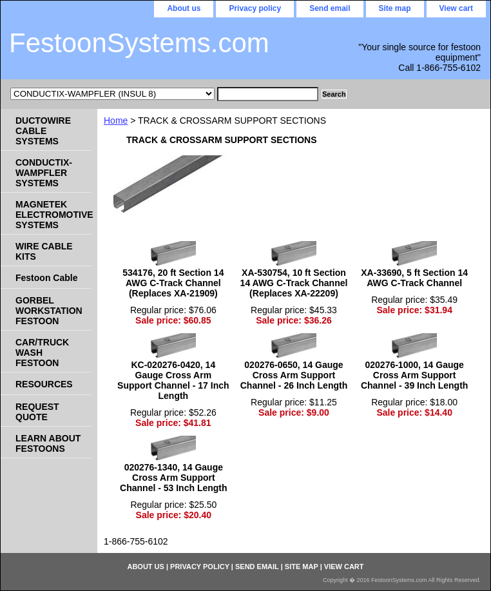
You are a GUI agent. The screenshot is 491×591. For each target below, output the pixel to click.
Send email (329, 8)
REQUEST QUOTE (37, 412)
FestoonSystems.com (139, 43)
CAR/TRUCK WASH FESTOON (42, 352)
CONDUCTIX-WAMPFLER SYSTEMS (43, 172)
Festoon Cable (46, 278)
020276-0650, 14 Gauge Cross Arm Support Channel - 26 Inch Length (293, 375)
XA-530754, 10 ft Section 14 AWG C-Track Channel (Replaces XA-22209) (294, 282)
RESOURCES (44, 384)
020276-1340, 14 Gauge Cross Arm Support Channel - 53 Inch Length (173, 477)
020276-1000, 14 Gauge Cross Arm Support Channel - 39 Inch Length (414, 375)
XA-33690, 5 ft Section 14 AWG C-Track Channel (414, 277)
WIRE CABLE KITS (44, 251)
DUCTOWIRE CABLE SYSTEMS (43, 130)
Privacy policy (255, 8)
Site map (395, 8)
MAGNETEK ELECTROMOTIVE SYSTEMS (53, 214)
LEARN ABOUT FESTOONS (48, 443)
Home (116, 120)
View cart (456, 8)
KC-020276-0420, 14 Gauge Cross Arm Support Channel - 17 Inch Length (173, 380)
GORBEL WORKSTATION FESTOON (48, 310)
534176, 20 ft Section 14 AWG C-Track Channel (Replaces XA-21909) (173, 282)
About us (183, 8)
